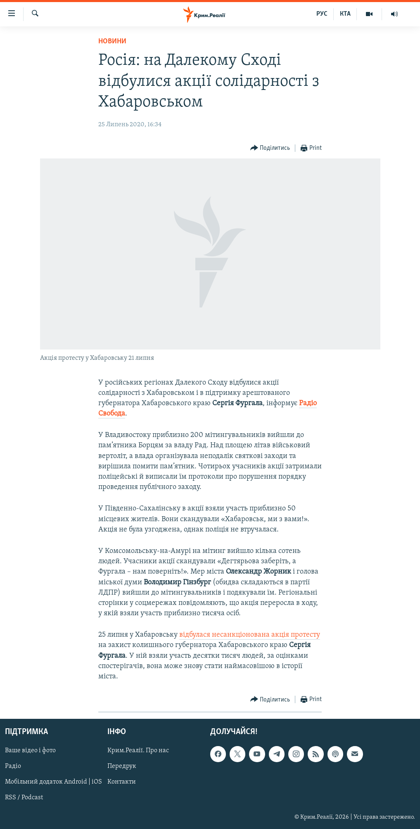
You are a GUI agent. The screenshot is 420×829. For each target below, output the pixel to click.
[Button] (270, 148)
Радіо (13, 766)
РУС (321, 14)
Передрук (121, 766)
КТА (345, 14)
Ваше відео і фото (30, 751)
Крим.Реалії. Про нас (138, 751)
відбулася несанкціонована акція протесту (249, 635)
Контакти (121, 782)
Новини (112, 41)
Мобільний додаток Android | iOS (53, 782)
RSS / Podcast (24, 798)
